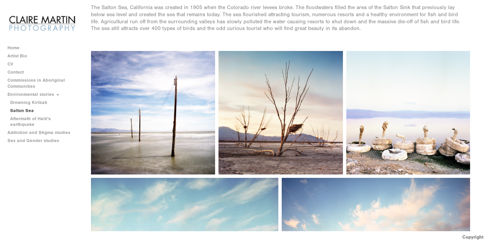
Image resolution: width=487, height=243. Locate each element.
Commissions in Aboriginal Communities (36, 83)
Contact (15, 72)
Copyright (473, 237)
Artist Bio (17, 55)
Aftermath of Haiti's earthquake (30, 121)
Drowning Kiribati (28, 102)
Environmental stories (33, 94)
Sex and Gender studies (36, 140)
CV (10, 63)
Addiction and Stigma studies (38, 132)
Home (13, 47)
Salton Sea (22, 110)
